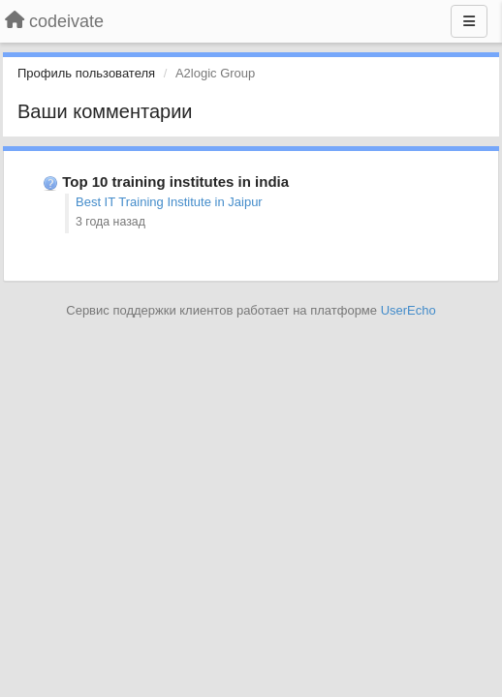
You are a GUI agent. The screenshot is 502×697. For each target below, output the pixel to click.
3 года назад (110, 221)
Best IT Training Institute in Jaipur (169, 202)
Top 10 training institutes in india (175, 181)
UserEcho (408, 310)
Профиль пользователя (86, 73)
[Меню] (469, 21)
